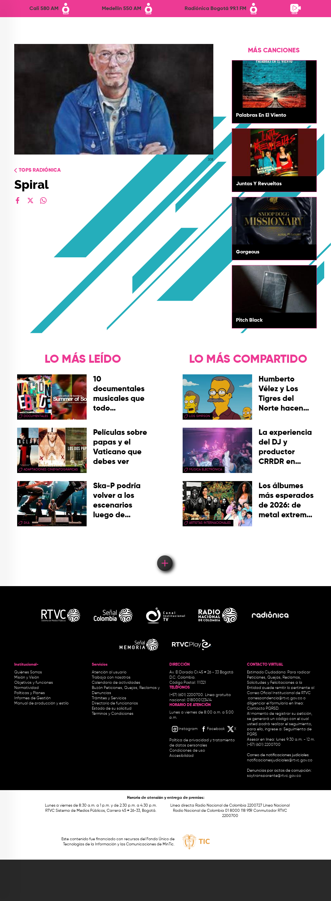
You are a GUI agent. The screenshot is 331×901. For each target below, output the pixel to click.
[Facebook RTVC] (212, 729)
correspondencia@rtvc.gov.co (275, 698)
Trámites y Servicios (109, 698)
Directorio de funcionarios (115, 703)
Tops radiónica (40, 170)
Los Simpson (199, 416)
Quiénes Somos (28, 672)
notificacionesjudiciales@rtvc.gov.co (279, 760)
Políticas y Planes (29, 693)
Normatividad (26, 688)
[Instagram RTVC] (184, 729)
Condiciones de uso (187, 751)
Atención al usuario (109, 672)
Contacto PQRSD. (263, 709)
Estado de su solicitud (112, 709)
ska (26, 522)
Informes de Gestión (32, 698)
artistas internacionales (210, 522)
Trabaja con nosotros (111, 678)
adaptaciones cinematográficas (51, 469)
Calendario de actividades (116, 683)
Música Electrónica (205, 469)
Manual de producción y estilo (41, 703)
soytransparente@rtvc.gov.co (274, 776)
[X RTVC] (232, 729)
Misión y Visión (26, 678)
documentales (36, 416)
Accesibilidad (182, 756)
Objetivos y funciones (33, 683)
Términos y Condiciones (112, 714)
